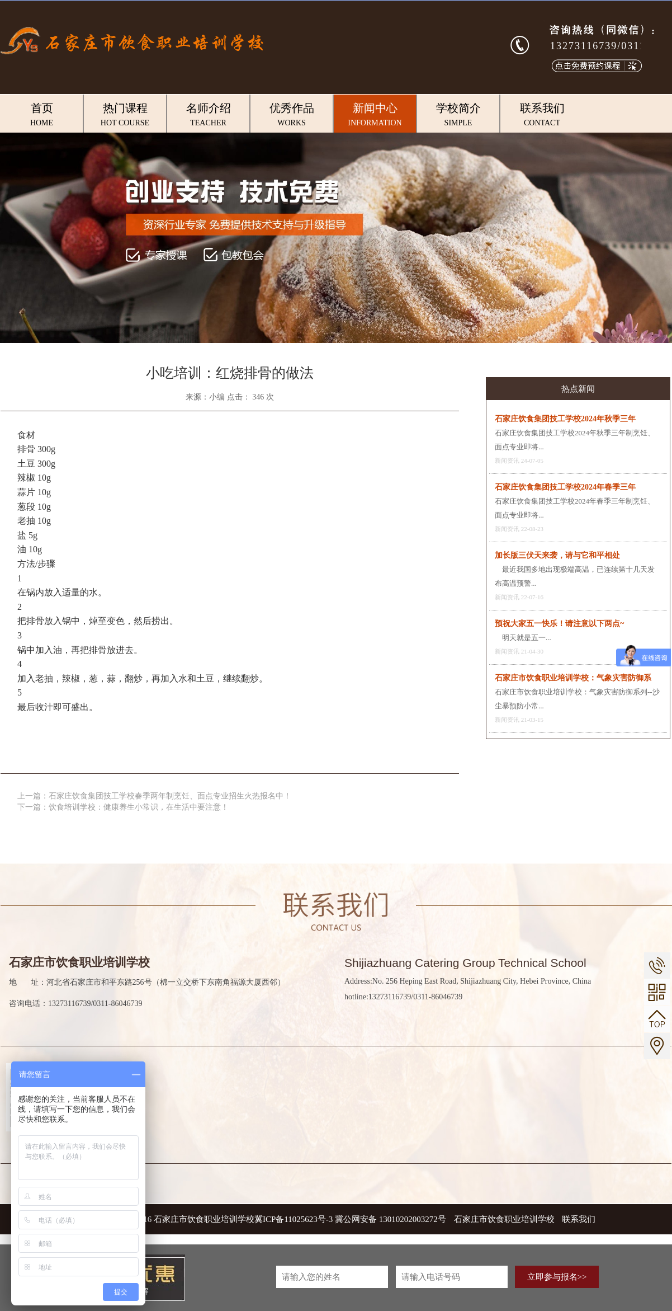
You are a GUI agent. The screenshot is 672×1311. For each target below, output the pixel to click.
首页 (42, 115)
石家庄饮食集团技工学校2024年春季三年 (565, 487)
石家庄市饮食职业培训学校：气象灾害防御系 (573, 678)
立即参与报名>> (557, 1276)
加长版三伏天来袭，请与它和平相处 (557, 555)
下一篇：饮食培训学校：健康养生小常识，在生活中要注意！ (123, 807)
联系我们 (542, 115)
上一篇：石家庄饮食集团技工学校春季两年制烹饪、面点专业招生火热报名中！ (154, 796)
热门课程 (125, 115)
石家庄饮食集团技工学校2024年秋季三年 (565, 419)
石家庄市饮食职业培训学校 (505, 1219)
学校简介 (458, 115)
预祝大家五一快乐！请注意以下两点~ (559, 623)
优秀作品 (291, 115)
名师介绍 (208, 115)
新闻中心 (375, 115)
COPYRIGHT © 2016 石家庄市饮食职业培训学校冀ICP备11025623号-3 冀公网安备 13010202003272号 (262, 1219)
